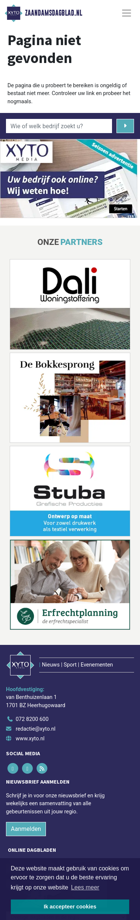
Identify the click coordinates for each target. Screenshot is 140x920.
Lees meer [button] (85, 887)
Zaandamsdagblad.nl (53, 13)
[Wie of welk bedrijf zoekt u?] (59, 126)
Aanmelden (26, 828)
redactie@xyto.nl (36, 729)
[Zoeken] (125, 126)
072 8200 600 (32, 719)
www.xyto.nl (30, 738)
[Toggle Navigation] (126, 13)
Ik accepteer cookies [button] (70, 907)
